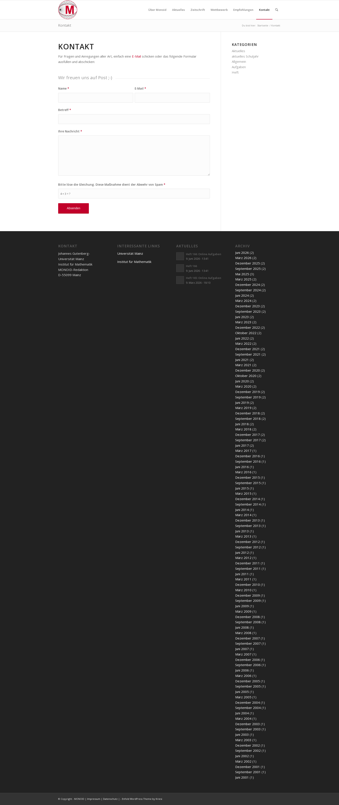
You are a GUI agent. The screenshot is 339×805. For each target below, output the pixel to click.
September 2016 (248, 461)
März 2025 (243, 279)
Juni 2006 (242, 670)
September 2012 (248, 547)
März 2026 (243, 258)
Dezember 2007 (247, 638)
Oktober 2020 (245, 376)
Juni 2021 (242, 359)
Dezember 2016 (247, 456)
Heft (235, 72)
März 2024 (243, 300)
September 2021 (248, 354)
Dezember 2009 (247, 595)
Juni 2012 (242, 552)
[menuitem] (157, 9)
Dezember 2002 (247, 745)
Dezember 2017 (247, 434)
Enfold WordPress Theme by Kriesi (142, 798)
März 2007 (243, 654)
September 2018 (248, 418)
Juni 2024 (242, 295)
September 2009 (248, 600)
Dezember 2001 (247, 767)
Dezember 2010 (247, 584)
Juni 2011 (242, 574)
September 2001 (248, 772)
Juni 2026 (242, 252)
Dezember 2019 (247, 392)
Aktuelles (238, 51)
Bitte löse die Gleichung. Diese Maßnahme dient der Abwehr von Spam (111, 184)
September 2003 (248, 729)
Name (63, 88)
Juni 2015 (242, 488)
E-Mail (136, 56)
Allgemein (239, 61)
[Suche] (276, 9)
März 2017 (243, 450)
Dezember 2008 (247, 617)
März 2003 (243, 740)
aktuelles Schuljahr (245, 56)
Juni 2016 (242, 467)
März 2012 (243, 557)
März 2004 (243, 718)
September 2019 (248, 397)
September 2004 (248, 707)
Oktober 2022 (245, 333)
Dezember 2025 (247, 263)
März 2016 (243, 472)
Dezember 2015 (247, 477)
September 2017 (248, 440)
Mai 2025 (242, 274)
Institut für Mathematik (134, 261)
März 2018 (243, 429)
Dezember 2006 (247, 659)
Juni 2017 (242, 445)
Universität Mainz (130, 253)
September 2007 (248, 643)
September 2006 (248, 665)
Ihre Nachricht (70, 131)
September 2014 (248, 504)
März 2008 (243, 633)
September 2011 (248, 568)
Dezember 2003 (247, 724)
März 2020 (243, 386)
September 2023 (248, 311)
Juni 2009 (242, 606)
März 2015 (243, 493)
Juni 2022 (242, 338)
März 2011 (243, 579)
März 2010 (243, 590)
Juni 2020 (242, 381)
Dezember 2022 (247, 327)
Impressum (93, 798)
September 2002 (248, 750)
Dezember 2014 (247, 499)
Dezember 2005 (247, 681)
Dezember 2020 (247, 370)
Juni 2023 (242, 317)
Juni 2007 (242, 649)
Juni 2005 (242, 691)
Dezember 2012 (247, 541)
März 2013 (243, 536)
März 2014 (243, 515)
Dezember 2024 (247, 284)
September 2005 (248, 686)
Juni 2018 (242, 424)
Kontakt (64, 25)
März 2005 (243, 697)
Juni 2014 (242, 509)
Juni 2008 (242, 627)
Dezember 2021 (247, 349)
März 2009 (243, 611)
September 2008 (248, 622)
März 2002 (243, 761)
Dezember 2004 (247, 702)
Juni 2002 (242, 756)
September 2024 (248, 290)
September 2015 (248, 483)
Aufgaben (239, 67)
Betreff (64, 110)
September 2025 (248, 268)
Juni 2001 (242, 777)
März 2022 (243, 343)
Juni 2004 (242, 713)
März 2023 (243, 322)
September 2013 (248, 525)
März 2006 (243, 675)
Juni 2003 (242, 734)
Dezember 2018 (247, 413)
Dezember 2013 (247, 520)
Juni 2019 (242, 402)
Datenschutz (110, 798)
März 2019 (243, 408)
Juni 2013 (242, 531)
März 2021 (243, 365)
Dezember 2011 (247, 563)
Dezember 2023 (247, 306)
